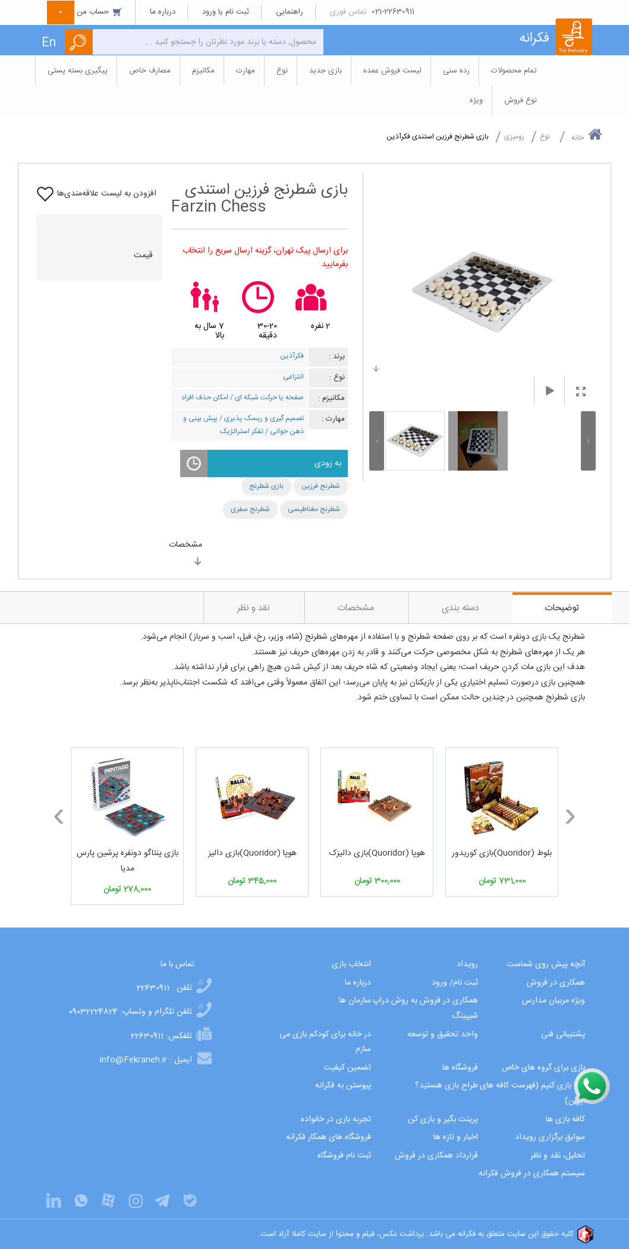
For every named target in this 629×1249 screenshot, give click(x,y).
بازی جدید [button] (325, 70)
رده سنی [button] (456, 70)
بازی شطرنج (266, 486)
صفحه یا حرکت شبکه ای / (266, 397)
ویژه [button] (476, 100)
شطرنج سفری (250, 509)
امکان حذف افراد (204, 397)
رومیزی (514, 137)
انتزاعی (293, 377)
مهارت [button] (245, 70)
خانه (586, 135)
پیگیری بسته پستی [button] (78, 70)
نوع (545, 137)
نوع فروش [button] (520, 100)
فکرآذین (292, 356)
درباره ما (162, 11)
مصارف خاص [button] (150, 70)
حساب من (85, 11)
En (49, 43)
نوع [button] (282, 70)
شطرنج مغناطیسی (314, 509)
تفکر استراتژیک (241, 431)
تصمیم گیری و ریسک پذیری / (261, 418)
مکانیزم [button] (203, 70)
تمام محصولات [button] (514, 70)
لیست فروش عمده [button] (392, 70)
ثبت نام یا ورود (225, 11)
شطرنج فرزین (320, 486)
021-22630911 (393, 11)
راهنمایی (289, 11)
